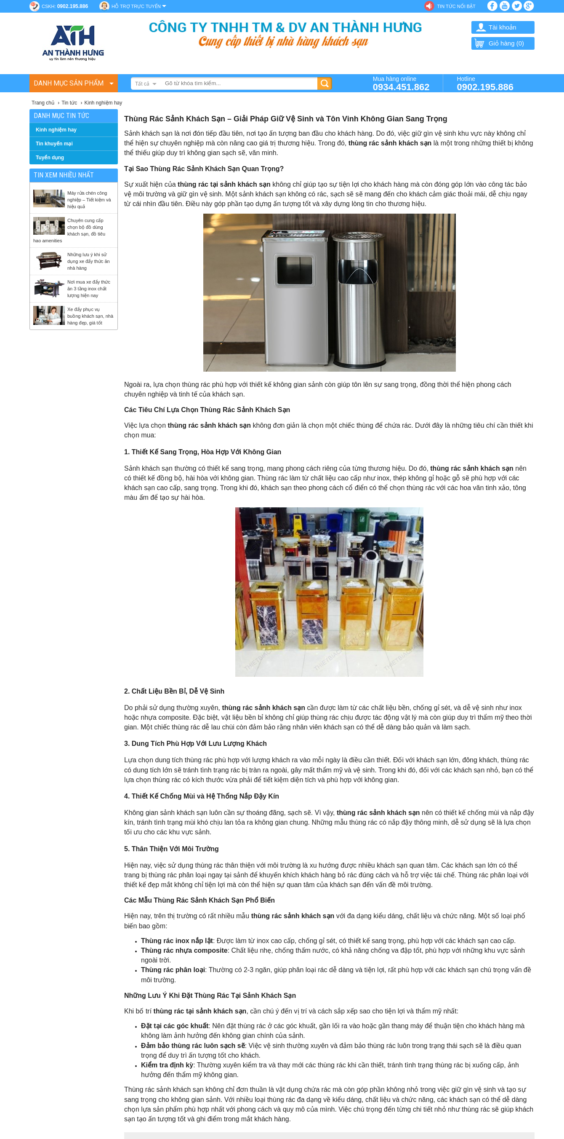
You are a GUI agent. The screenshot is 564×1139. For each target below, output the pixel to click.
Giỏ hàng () (499, 43)
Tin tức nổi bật (456, 6)
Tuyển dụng (50, 158)
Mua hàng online (401, 83)
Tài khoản (502, 27)
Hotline (485, 83)
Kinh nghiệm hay (56, 130)
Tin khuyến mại (54, 144)
